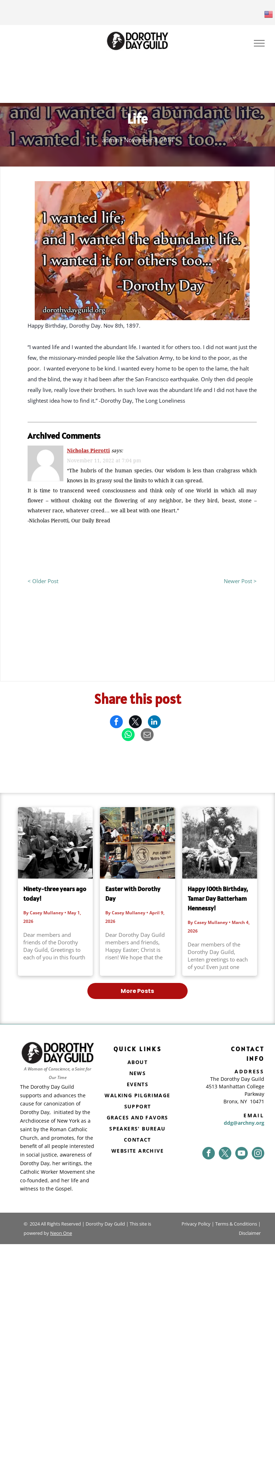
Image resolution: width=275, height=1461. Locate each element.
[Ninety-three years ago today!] (55, 843)
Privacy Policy (196, 1224)
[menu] (259, 43)
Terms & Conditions (236, 1224)
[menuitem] (137, 1062)
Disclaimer (250, 1233)
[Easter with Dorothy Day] (137, 843)
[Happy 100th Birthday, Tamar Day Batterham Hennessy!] (219, 843)
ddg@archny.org (244, 1122)
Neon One (61, 1233)
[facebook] (208, 1153)
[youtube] (241, 1153)
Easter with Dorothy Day (132, 894)
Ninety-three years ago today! (54, 894)
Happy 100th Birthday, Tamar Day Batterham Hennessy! (218, 898)
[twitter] (225, 1153)
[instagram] (258, 1153)
